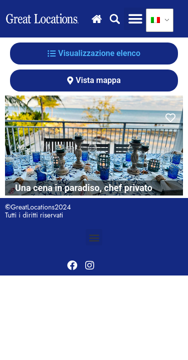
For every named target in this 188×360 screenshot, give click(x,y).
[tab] (94, 53)
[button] (135, 19)
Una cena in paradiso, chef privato (83, 187)
